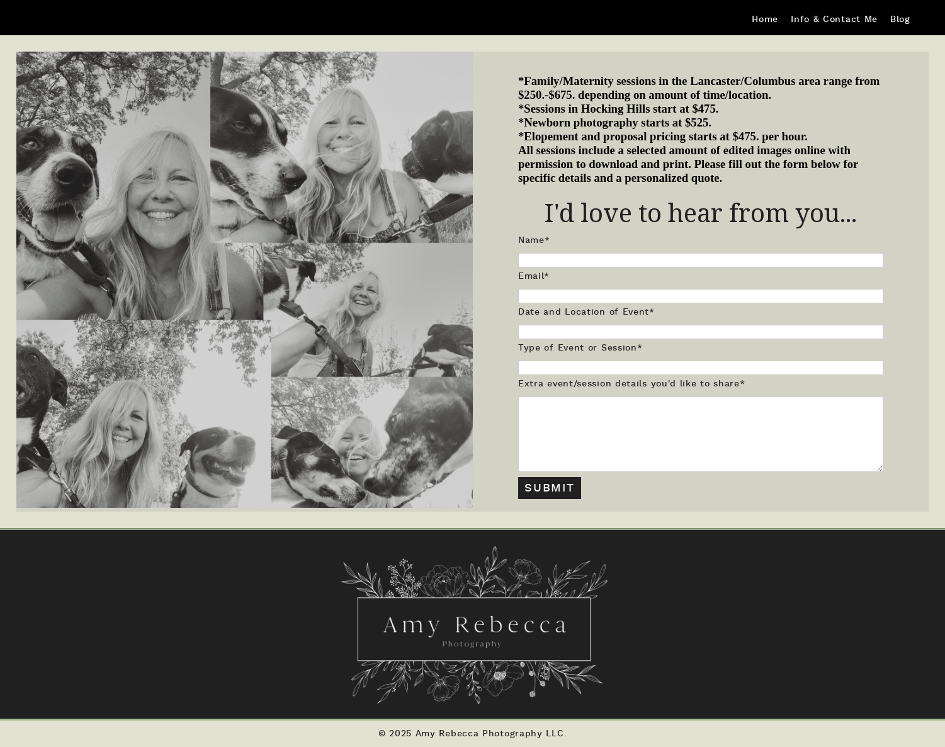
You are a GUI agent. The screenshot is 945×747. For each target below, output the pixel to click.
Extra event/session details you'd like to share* (631, 384)
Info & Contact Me (834, 19)
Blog (900, 19)
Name (531, 240)
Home (765, 19)
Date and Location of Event (583, 312)
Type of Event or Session (577, 348)
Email (531, 276)
